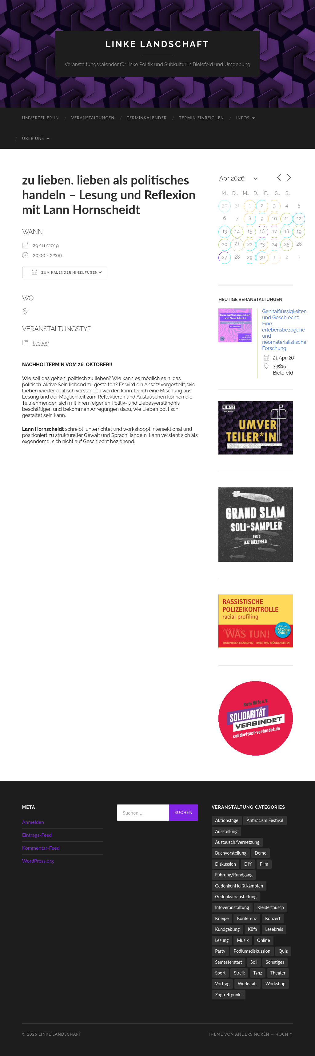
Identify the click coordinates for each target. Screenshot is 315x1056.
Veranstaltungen (92, 117)
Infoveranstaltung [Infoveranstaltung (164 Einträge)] (232, 907)
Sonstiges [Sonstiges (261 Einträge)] (275, 962)
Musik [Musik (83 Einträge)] (243, 940)
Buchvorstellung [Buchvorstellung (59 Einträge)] (230, 853)
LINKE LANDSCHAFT (157, 44)
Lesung (41, 343)
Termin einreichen (201, 117)
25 (286, 244)
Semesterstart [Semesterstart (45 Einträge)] (228, 962)
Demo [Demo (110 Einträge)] (260, 853)
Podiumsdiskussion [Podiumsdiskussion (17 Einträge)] (252, 951)
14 (237, 231)
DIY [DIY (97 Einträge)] (248, 864)
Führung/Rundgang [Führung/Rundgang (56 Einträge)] (234, 874)
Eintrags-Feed (37, 835)
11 (287, 218)
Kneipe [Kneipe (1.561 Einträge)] (222, 918)
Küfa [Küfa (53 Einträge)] (252, 929)
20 (224, 244)
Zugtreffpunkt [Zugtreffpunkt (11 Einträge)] (228, 994)
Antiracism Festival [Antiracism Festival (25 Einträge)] (265, 820)
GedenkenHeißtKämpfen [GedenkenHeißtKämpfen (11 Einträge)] (239, 885)
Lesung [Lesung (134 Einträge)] (222, 940)
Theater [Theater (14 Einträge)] (277, 972)
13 (224, 231)
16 (262, 231)
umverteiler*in (40, 117)
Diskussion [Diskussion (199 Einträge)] (225, 864)
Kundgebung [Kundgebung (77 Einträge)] (227, 929)
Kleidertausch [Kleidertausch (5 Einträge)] (270, 907)
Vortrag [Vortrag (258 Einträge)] (222, 983)
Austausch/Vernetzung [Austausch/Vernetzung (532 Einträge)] (237, 842)
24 (274, 244)
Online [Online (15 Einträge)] (263, 940)
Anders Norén (252, 1034)
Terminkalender (147, 117)
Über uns (33, 138)
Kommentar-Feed (41, 848)
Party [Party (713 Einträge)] (220, 951)
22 (250, 244)
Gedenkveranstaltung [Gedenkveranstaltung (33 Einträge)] (236, 896)
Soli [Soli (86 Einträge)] (253, 962)
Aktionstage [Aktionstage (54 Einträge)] (226, 820)
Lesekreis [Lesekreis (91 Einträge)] (274, 929)
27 (224, 257)
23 (262, 244)
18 (286, 231)
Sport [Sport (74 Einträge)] (220, 972)
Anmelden (33, 822)
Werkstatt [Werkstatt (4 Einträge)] (247, 983)
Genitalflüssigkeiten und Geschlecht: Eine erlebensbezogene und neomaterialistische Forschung (284, 329)
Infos (242, 117)
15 (249, 231)
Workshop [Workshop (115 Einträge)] (275, 983)
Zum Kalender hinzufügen (65, 272)
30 (224, 205)
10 (274, 218)
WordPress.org (38, 860)
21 (237, 244)
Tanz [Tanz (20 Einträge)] (257, 972)
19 (299, 231)
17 (274, 231)
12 (299, 218)
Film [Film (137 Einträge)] (264, 864)
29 (250, 257)
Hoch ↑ (284, 1034)
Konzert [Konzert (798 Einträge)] (273, 918)
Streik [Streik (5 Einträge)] (239, 972)
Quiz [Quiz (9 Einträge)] (283, 951)
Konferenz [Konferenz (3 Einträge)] (247, 918)
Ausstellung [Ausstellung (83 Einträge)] (226, 831)
